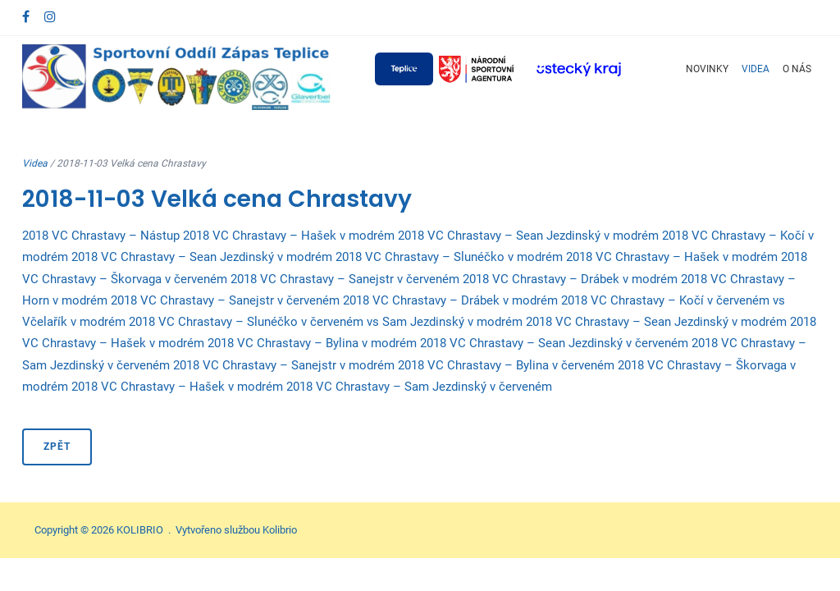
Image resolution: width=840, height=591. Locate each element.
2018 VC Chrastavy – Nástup (101, 235)
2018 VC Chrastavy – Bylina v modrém (312, 343)
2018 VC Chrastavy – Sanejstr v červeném (345, 279)
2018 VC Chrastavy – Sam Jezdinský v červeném (419, 386)
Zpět (57, 446)
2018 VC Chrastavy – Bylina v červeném (506, 365)
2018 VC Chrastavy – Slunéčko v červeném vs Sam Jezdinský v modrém (326, 321)
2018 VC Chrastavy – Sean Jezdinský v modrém (528, 235)
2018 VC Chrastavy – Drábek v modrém (570, 279)
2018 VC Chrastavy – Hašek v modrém (289, 235)
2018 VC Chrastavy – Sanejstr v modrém (284, 365)
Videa (755, 69)
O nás (797, 69)
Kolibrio (279, 530)
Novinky (707, 69)
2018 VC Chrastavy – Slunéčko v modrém (449, 257)
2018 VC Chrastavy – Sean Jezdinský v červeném (554, 343)
